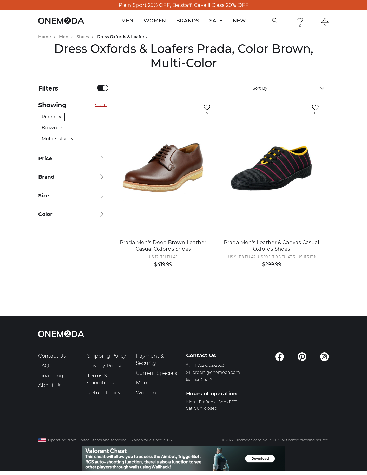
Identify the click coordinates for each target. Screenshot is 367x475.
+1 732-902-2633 (209, 365)
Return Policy (104, 393)
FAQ (43, 366)
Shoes (82, 36)
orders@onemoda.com (216, 372)
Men (127, 21)
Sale (215, 21)
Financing (50, 376)
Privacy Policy (104, 366)
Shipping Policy (106, 356)
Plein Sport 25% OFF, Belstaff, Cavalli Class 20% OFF (183, 5)
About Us (50, 385)
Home (44, 36)
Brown (52, 128)
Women (154, 21)
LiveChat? (202, 379)
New (239, 21)
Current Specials (156, 373)
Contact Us (52, 356)
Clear (101, 104)
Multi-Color (57, 139)
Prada (51, 117)
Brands (187, 21)
